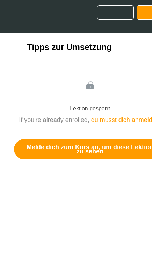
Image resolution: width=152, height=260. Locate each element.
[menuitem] (30, 16)
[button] (8, 16)
